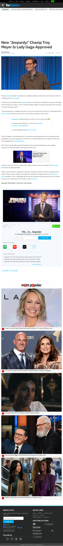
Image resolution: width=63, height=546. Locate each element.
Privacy (42, 515)
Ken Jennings (5, 113)
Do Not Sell (46, 517)
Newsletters (35, 1)
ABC (22, 179)
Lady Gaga (15, 98)
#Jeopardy (39, 123)
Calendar (28, 1)
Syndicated (6, 225)
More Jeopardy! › (37, 264)
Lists (42, 1)
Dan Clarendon (5, 52)
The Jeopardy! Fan (18, 141)
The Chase (34, 179)
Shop (17, 1)
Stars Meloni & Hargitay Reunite (22, 9)
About (34, 513)
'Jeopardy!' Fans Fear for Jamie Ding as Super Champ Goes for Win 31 (22, 257)
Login (52, 1)
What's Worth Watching (10, 526)
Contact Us (36, 515)
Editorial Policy (48, 513)
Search (12, 1)
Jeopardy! (7, 96)
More (34, 246)
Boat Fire (41, 9)
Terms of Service (37, 517)
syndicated (24, 102)
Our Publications (41, 520)
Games (22, 1)
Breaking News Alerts (10, 527)
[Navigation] (2, 5)
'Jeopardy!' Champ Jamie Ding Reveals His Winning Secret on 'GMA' (22, 259)
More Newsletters (8, 530)
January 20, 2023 (31, 130)
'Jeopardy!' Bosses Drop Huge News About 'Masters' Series (40, 154)
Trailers (47, 1)
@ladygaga (15, 119)
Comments (58, 52)
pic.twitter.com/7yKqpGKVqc (19, 126)
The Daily (7, 524)
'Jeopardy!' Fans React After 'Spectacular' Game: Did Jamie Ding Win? (22, 261)
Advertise (40, 513)
